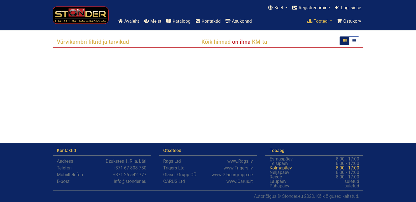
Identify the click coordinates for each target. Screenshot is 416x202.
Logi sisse (347, 7)
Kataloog (178, 21)
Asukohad (238, 21)
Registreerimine (311, 7)
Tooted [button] (318, 21)
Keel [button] (276, 7)
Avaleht (128, 21)
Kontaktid (208, 21)
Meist (153, 21)
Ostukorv (348, 21)
